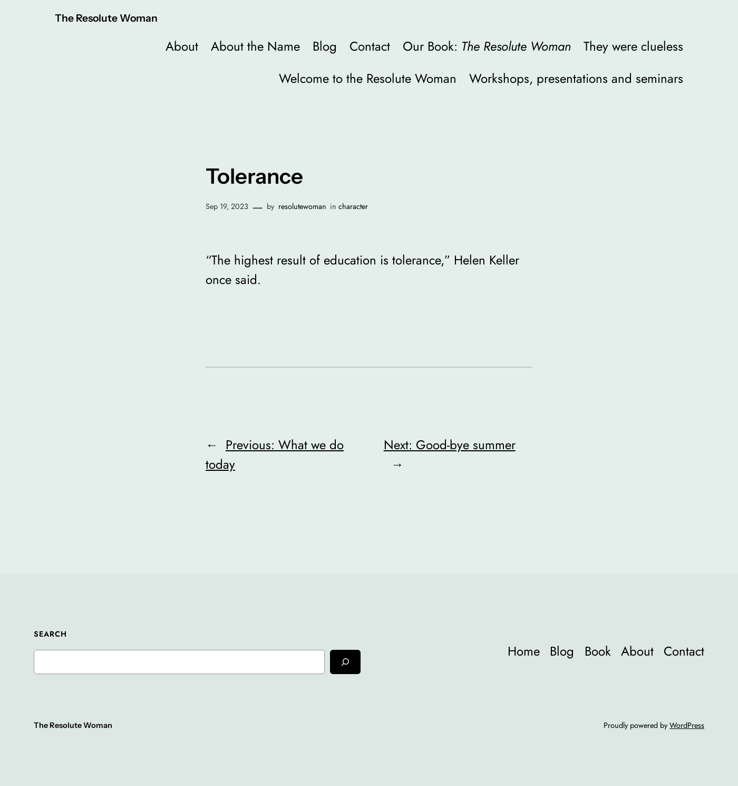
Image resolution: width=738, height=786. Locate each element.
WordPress (686, 725)
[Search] (345, 662)
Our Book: (487, 46)
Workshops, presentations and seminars (576, 78)
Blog (325, 46)
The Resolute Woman (106, 18)
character (353, 206)
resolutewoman (302, 206)
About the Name (255, 46)
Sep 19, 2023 (227, 206)
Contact (369, 46)
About (182, 46)
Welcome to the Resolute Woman (368, 78)
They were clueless (633, 46)
